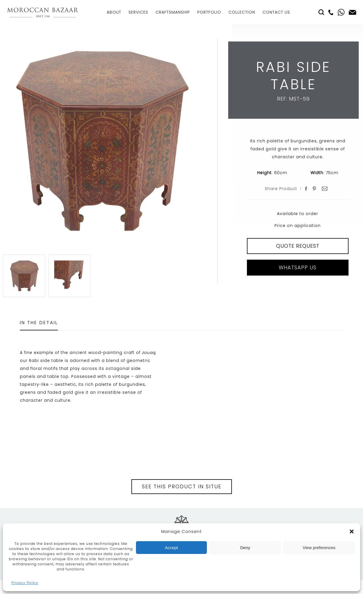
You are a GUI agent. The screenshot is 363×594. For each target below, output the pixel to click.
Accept (171, 547)
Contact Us (276, 12)
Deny (245, 547)
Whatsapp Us (297, 267)
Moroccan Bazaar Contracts (42, 12)
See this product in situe (181, 486)
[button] (351, 531)
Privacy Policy (24, 582)
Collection (241, 12)
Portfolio (209, 12)
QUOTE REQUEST (297, 245)
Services (138, 12)
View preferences (319, 547)
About (114, 12)
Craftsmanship (173, 12)
